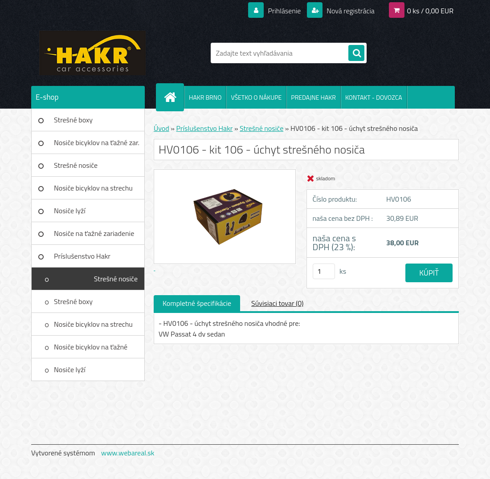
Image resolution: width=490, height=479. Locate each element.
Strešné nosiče (76, 165)
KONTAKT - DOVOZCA (373, 97)
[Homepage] (173, 97)
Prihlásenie (284, 10)
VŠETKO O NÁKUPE (256, 97)
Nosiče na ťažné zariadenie (94, 233)
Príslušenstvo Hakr (82, 256)
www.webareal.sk (128, 452)
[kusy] (324, 271)
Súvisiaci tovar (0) (277, 303)
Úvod (161, 128)
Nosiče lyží (70, 210)
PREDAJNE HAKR (313, 97)
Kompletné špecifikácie (197, 303)
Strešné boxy (73, 119)
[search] (356, 53)
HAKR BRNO (205, 97)
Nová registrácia (350, 10)
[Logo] (92, 53)
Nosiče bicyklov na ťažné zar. (96, 142)
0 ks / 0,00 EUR (430, 10)
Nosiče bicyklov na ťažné (90, 346)
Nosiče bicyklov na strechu (93, 188)
